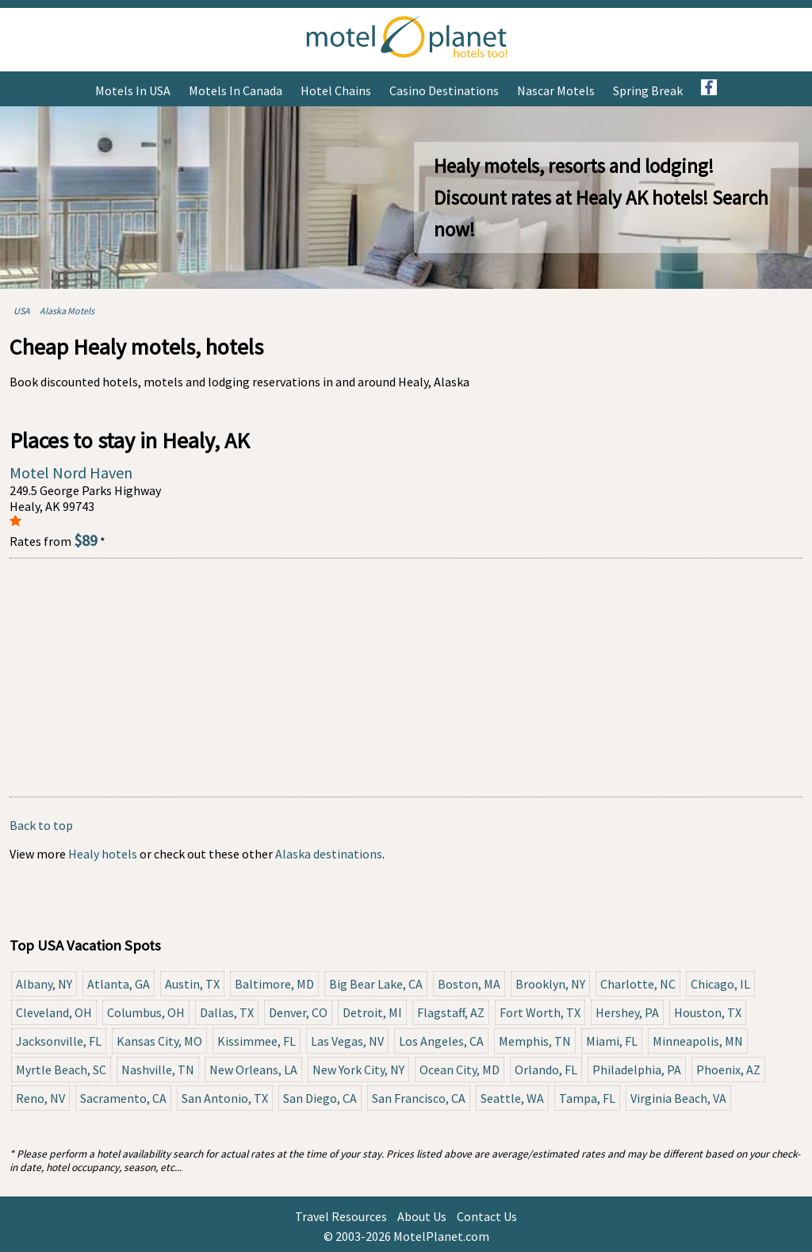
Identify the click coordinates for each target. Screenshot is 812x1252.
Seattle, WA (512, 1098)
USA (21, 311)
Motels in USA (132, 90)
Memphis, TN (535, 1041)
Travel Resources (341, 1216)
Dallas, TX (227, 1012)
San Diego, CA (320, 1098)
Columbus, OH (146, 1012)
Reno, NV (40, 1098)
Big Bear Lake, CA (376, 984)
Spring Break (648, 90)
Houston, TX (707, 1012)
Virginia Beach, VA (678, 1098)
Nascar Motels (556, 90)
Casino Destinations (444, 90)
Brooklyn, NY (550, 984)
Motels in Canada (235, 90)
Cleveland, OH (54, 1012)
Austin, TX (192, 984)
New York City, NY (358, 1069)
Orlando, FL (546, 1069)
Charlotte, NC (638, 984)
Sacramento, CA (123, 1098)
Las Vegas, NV (347, 1041)
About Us (421, 1216)
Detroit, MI (372, 1012)
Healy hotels (102, 854)
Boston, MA (469, 984)
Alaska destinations (328, 854)
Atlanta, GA (118, 984)
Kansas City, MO (159, 1041)
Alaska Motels (67, 311)
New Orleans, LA (253, 1069)
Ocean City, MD (459, 1069)
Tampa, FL (587, 1098)
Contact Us (487, 1216)
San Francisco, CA (418, 1098)
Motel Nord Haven (71, 472)
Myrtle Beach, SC (61, 1069)
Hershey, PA (627, 1012)
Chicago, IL (720, 984)
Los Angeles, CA (441, 1041)
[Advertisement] (406, 677)
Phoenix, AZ (728, 1069)
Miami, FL (612, 1041)
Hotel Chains (336, 90)
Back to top (41, 825)
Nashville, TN (157, 1069)
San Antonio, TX (225, 1098)
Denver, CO (298, 1012)
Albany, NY (44, 984)
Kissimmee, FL (256, 1041)
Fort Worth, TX (540, 1012)
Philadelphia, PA (636, 1069)
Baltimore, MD (274, 984)
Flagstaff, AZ (451, 1012)
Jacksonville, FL (59, 1041)
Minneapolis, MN (698, 1041)
